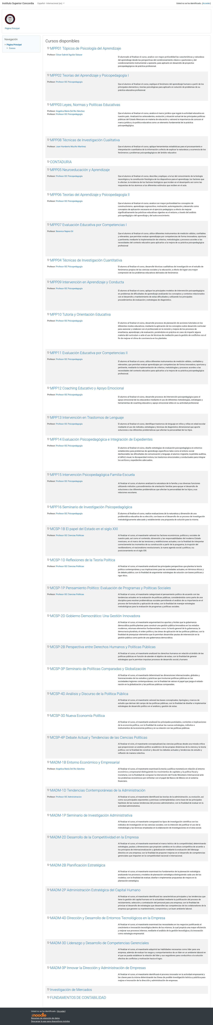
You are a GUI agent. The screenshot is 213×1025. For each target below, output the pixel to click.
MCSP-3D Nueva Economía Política (77, 716)
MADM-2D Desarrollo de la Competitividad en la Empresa (94, 837)
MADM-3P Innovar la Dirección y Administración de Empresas (98, 968)
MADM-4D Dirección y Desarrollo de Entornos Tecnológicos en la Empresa (107, 918)
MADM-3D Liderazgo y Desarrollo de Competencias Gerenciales (99, 943)
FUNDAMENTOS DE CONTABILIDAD (78, 998)
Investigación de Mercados (71, 990)
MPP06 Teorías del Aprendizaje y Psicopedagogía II (90, 195)
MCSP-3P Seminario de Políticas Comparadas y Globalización (98, 669)
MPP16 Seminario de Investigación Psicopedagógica (91, 507)
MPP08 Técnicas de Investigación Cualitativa (85, 140)
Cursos (12, 48)
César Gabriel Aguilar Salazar (69, 55)
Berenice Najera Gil (64, 231)
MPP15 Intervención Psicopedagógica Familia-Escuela (92, 475)
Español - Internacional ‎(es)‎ (50, 3)
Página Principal (12, 28)
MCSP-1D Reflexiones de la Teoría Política (82, 560)
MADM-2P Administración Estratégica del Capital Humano (95, 890)
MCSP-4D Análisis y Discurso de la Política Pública (89, 694)
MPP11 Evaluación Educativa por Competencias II (89, 353)
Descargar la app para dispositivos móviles (50, 1021)
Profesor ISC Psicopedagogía (69, 82)
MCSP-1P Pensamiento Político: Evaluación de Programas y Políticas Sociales (110, 588)
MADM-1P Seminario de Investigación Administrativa (91, 815)
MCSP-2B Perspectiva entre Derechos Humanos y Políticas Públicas (103, 647)
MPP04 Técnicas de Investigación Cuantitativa (86, 260)
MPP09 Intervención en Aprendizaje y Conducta (87, 282)
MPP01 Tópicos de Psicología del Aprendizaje (85, 48)
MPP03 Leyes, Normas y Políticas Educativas (85, 105)
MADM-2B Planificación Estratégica (77, 865)
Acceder (206, 3)
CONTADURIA (61, 162)
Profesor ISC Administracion (69, 797)
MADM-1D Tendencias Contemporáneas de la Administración (97, 790)
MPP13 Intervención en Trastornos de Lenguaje (87, 417)
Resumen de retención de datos (45, 1018)
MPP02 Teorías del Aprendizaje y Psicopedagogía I (89, 75)
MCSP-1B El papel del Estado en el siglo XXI (84, 529)
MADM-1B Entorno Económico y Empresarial (85, 762)
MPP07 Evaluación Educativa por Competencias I (88, 225)
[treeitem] (21, 44)
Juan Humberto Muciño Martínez (71, 146)
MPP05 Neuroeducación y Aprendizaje (80, 170)
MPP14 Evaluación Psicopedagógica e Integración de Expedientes (101, 439)
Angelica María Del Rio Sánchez (70, 111)
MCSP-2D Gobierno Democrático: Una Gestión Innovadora (95, 616)
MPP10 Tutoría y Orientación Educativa (80, 314)
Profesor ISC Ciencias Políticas (70, 535)
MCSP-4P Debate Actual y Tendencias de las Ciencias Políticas (98, 737)
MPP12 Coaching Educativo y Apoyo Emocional (87, 388)
